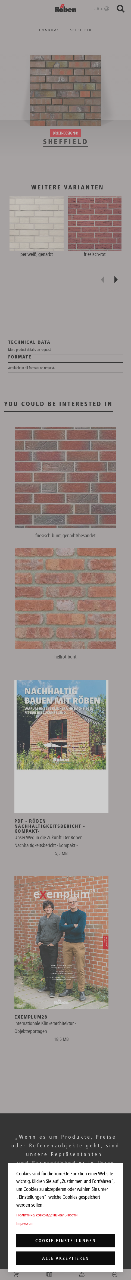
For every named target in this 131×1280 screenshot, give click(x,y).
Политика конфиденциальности (46, 1214)
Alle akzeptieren (65, 1258)
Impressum (24, 1223)
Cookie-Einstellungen (65, 1240)
